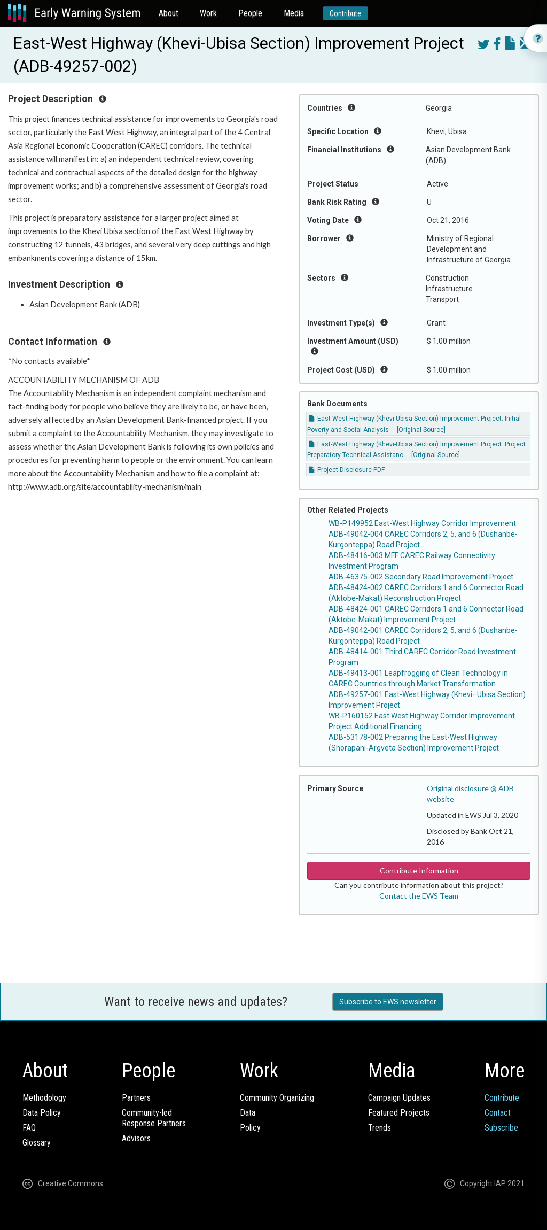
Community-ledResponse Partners (154, 1118)
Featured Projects (398, 1113)
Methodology (44, 1098)
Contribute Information (419, 870)
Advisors (136, 1138)
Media (294, 13)
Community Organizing (277, 1098)
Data (247, 1113)
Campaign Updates (399, 1098)
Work (208, 13)
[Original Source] (421, 430)
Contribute (345, 13)
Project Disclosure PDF (347, 470)
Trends (379, 1128)
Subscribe (501, 1128)
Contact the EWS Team (418, 895)
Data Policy (41, 1113)
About (168, 13)
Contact (498, 1113)
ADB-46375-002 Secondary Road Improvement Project (421, 577)
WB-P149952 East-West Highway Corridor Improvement (422, 523)
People (250, 13)
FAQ (29, 1128)
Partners (136, 1098)
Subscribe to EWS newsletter (387, 1001)
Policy (250, 1128)
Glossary (36, 1143)
